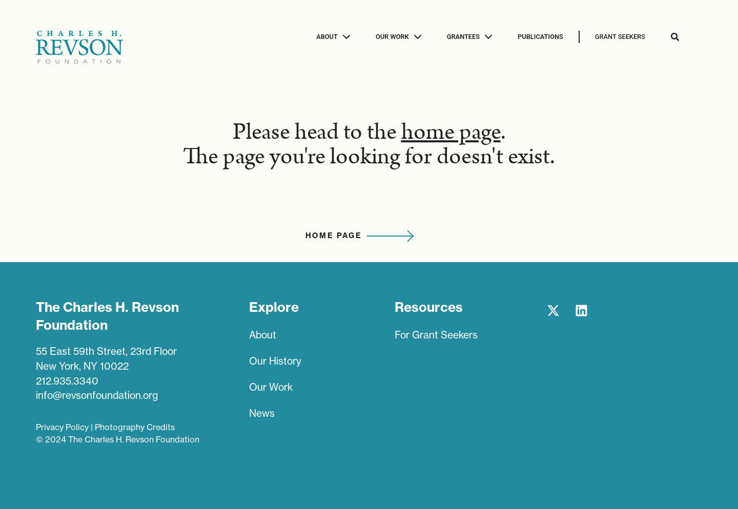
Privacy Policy (62, 427)
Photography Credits (135, 427)
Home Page (333, 235)
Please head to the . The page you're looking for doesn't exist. (369, 144)
